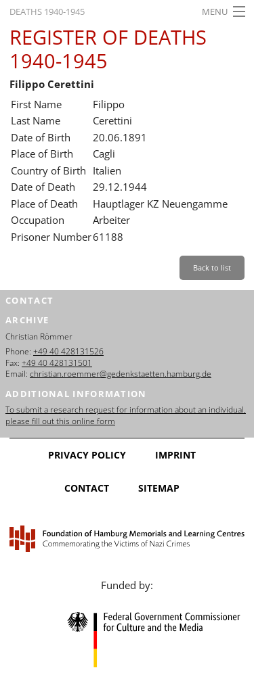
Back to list (212, 267)
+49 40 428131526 (68, 351)
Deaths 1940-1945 (47, 11)
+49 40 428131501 (57, 363)
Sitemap (158, 488)
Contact (86, 488)
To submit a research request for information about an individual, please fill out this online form (125, 415)
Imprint (175, 454)
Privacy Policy (87, 454)
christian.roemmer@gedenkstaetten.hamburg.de (120, 373)
